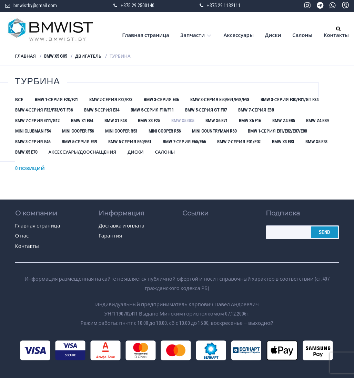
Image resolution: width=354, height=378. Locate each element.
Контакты (336, 35)
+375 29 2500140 (137, 5)
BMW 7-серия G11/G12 (37, 120)
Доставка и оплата (121, 226)
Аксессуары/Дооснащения (82, 152)
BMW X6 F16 (250, 120)
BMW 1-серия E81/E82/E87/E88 (277, 131)
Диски (273, 35)
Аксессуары (238, 35)
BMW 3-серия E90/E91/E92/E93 (219, 99)
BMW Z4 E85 (283, 120)
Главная (25, 56)
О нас (22, 236)
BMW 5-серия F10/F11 (152, 110)
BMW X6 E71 (216, 120)
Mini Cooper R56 (165, 131)
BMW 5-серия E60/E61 (129, 141)
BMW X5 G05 (55, 56)
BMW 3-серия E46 (32, 141)
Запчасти (192, 35)
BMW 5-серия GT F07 (206, 110)
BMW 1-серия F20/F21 (56, 99)
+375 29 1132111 (224, 5)
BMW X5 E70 (26, 152)
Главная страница (145, 35)
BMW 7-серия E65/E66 (184, 141)
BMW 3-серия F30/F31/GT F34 (289, 99)
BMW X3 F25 (149, 120)
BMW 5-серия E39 (79, 141)
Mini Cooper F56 (78, 131)
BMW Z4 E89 (317, 120)
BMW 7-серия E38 (255, 110)
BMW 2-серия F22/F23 (110, 99)
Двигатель (88, 56)
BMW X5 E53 (316, 141)
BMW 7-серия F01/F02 (238, 141)
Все (19, 99)
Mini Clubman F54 (33, 131)
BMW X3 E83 (283, 141)
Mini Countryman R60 (214, 131)
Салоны (302, 35)
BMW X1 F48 (115, 120)
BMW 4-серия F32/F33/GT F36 (44, 110)
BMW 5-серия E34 (101, 110)
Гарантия (110, 236)
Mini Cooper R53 (121, 131)
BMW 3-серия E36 (161, 99)
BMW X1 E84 (82, 120)
